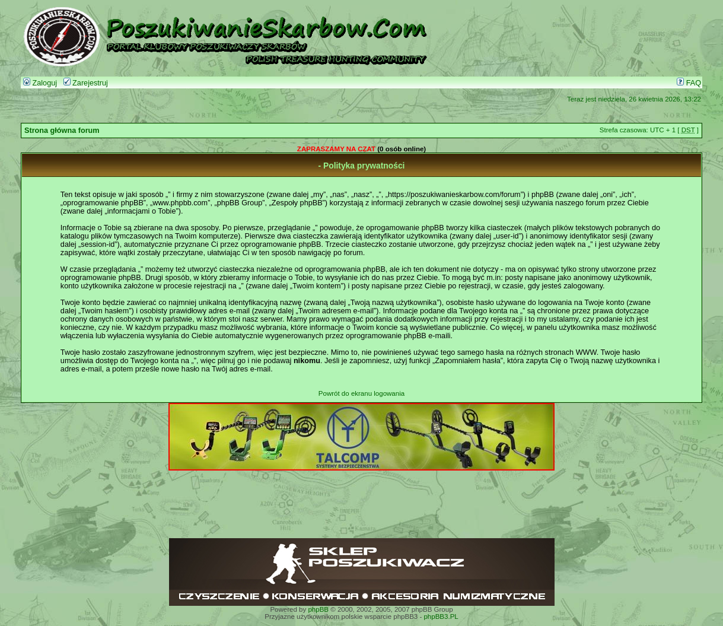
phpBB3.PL (440, 616)
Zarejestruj (85, 83)
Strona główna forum (62, 130)
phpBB (318, 609)
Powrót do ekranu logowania (361, 393)
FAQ (689, 83)
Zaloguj (40, 83)
